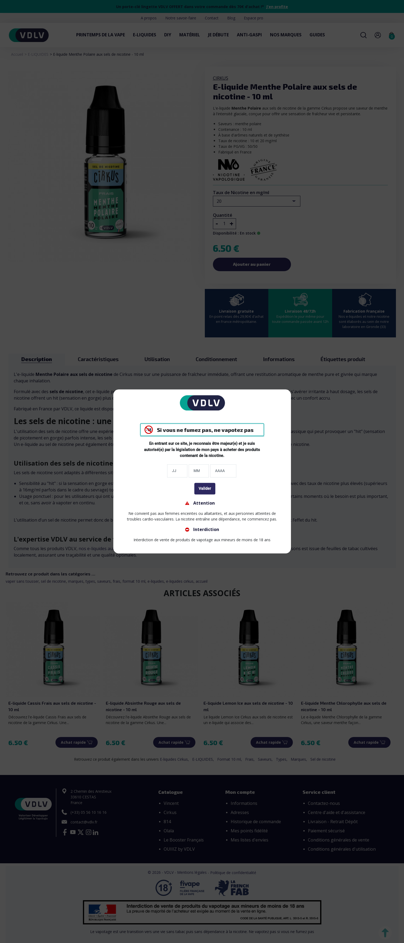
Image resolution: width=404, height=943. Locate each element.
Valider (205, 488)
